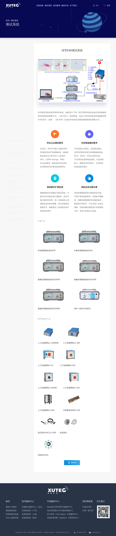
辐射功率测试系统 (15, 121)
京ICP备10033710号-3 (62, 532)
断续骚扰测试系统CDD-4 (18, 77)
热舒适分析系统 (14, 71)
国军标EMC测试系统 (16, 83)
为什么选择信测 (12, 518)
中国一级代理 (87, 510)
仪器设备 (40, 5)
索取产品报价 (11, 507)
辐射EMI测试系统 (15, 90)
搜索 (106, 5)
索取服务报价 (11, 510)
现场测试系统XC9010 (16, 49)
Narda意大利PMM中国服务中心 (59, 507)
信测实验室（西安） (30, 518)
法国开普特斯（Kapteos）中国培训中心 (63, 518)
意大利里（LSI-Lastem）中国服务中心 (62, 514)
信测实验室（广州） (30, 510)
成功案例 (56, 5)
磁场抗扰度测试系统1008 (18, 114)
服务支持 (65, 5)
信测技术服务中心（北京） (33, 507)
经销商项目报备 (12, 514)
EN (95, 5)
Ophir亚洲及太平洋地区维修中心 (60, 510)
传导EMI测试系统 (15, 55)
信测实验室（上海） (30, 514)
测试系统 (48, 5)
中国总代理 (86, 507)
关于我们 (73, 5)
